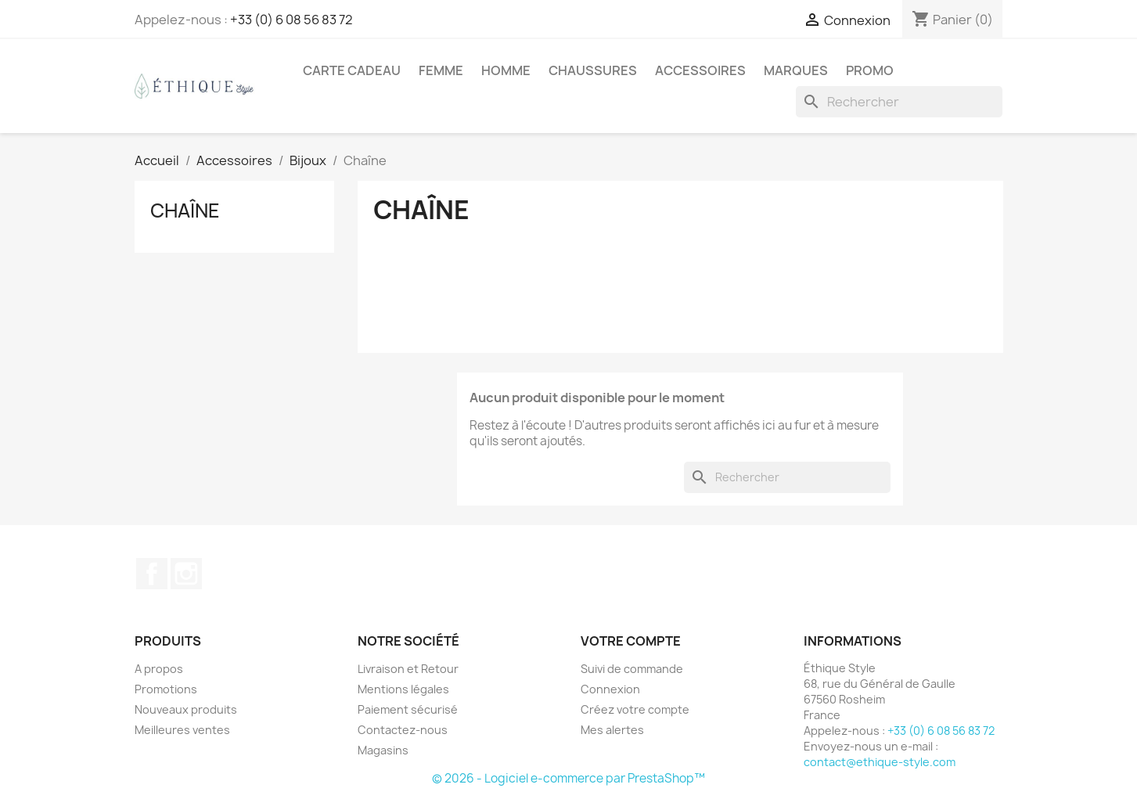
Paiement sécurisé (408, 709)
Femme (441, 70)
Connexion (610, 689)
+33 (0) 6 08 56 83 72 (291, 19)
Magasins (383, 750)
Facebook (151, 573)
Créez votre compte (635, 709)
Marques (796, 70)
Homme (506, 70)
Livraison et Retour (408, 668)
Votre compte (631, 641)
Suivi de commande (632, 668)
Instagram (186, 573)
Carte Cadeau (352, 70)
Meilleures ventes (182, 729)
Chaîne (185, 210)
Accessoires (700, 70)
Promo (870, 70)
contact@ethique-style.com (879, 761)
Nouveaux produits (186, 709)
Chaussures (593, 70)
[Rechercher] (899, 101)
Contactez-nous (403, 729)
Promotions (166, 689)
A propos (159, 668)
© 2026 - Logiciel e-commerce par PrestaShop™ (568, 778)
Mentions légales (403, 689)
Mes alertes (612, 729)
